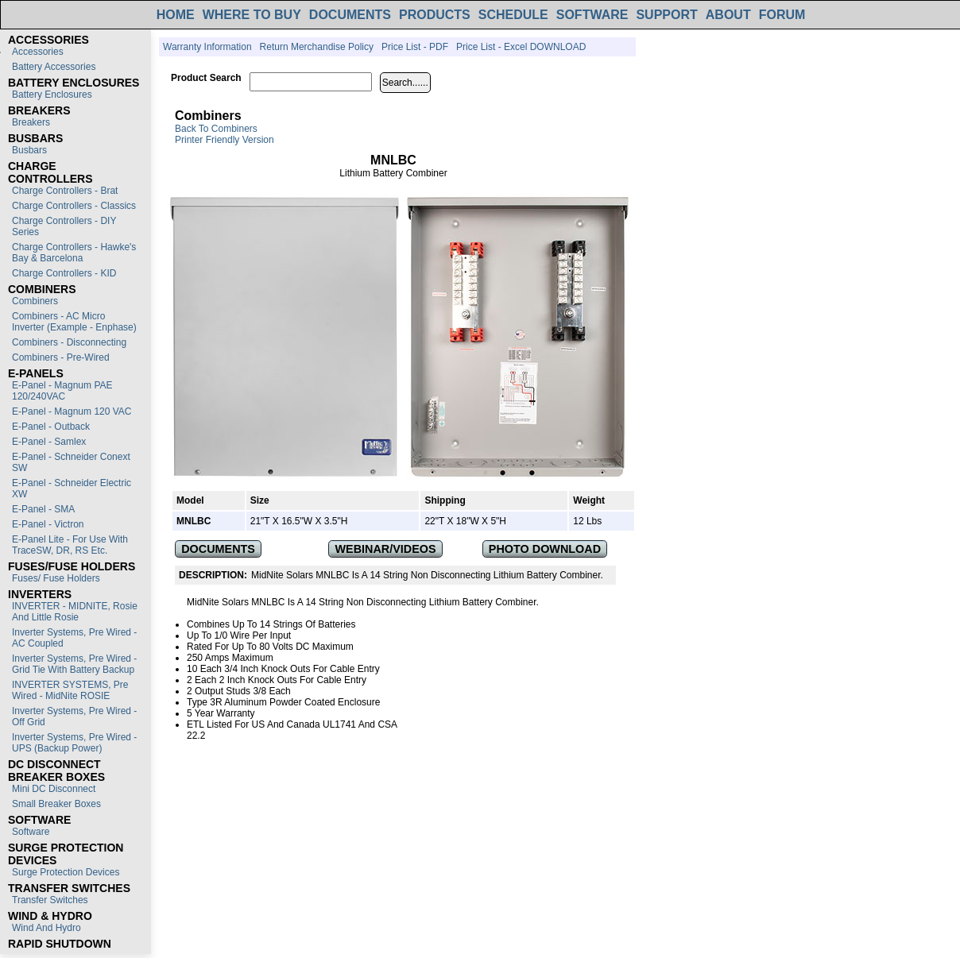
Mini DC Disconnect (53, 788)
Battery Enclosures (52, 94)
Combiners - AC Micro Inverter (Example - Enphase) (74, 322)
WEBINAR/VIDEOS (385, 549)
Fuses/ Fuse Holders (56, 578)
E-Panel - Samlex (49, 441)
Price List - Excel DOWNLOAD (521, 46)
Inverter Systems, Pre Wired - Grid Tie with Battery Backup (74, 664)
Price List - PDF (414, 46)
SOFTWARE (592, 14)
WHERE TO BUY (252, 14)
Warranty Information (207, 46)
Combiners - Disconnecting (69, 342)
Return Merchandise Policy (317, 46)
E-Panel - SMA (43, 509)
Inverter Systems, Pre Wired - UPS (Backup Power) (74, 743)
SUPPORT (666, 14)
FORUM (782, 14)
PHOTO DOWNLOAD (545, 549)
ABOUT (728, 14)
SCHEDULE (513, 14)
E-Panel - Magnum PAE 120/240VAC (62, 391)
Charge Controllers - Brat (65, 190)
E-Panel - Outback (51, 426)
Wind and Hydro (46, 927)
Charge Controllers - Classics (74, 205)
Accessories (38, 51)
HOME (176, 14)
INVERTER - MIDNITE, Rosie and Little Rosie (74, 612)
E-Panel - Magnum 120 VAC (72, 411)
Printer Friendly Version (224, 139)
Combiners (35, 301)
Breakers (31, 122)
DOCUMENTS (350, 14)
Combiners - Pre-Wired (61, 357)
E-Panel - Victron (48, 524)
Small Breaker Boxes (56, 803)
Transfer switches (50, 900)
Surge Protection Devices (65, 872)
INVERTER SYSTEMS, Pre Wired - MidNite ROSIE (70, 690)
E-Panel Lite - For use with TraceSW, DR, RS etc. (70, 545)
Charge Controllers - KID (64, 273)
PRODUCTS (434, 14)
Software (30, 831)
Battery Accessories (53, 66)
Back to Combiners (216, 128)
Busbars (29, 150)
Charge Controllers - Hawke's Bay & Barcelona (74, 252)
